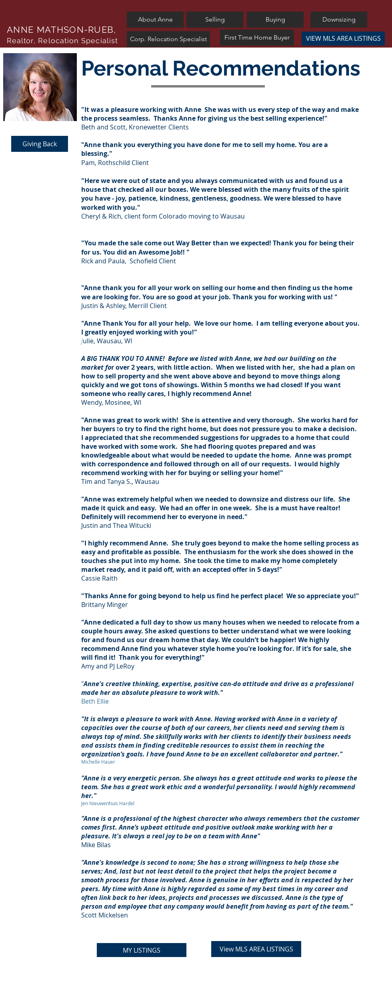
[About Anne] (155, 20)
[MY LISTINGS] (141, 950)
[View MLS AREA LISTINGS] (256, 949)
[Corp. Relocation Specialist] (168, 39)
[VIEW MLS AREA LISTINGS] (343, 39)
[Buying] (275, 20)
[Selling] (214, 20)
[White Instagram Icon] (375, 957)
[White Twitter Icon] (362, 957)
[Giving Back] (39, 144)
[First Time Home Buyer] (257, 38)
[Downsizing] (338, 20)
